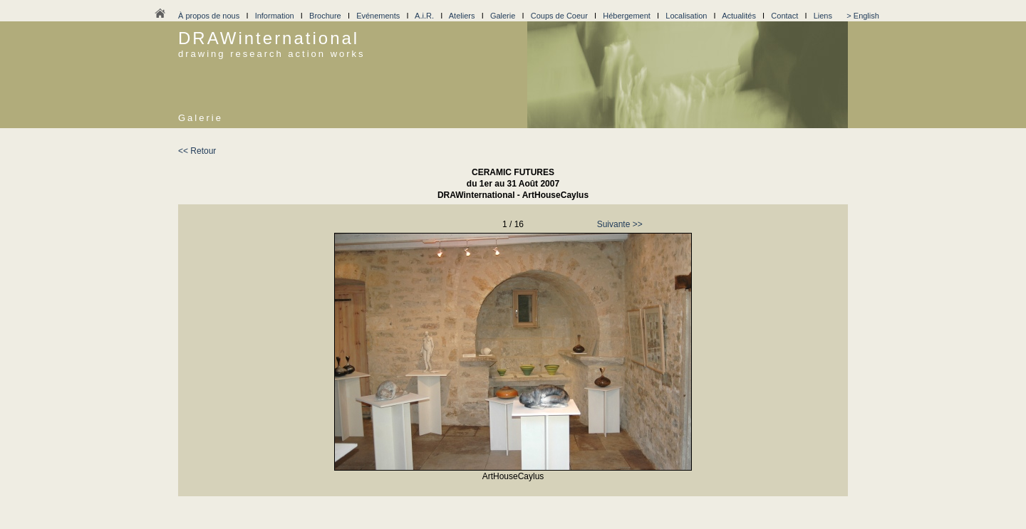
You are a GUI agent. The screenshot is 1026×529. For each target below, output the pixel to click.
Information (274, 15)
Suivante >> (620, 224)
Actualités (739, 15)
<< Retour (197, 151)
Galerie (502, 15)
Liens (823, 15)
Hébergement (627, 15)
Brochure (325, 15)
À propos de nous (208, 15)
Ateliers (462, 15)
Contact (784, 15)
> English (862, 15)
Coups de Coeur (559, 15)
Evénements (378, 15)
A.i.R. (424, 15)
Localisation (686, 15)
